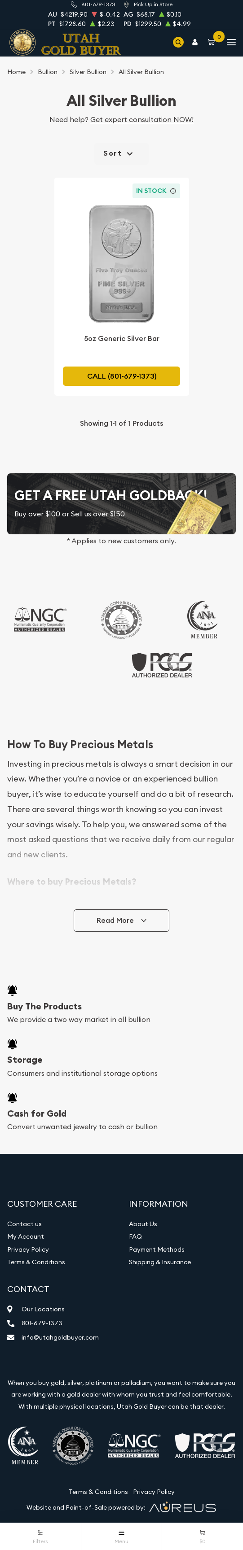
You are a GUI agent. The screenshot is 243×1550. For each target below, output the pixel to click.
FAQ (135, 1236)
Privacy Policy (28, 1249)
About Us (143, 1224)
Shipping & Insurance (160, 1262)
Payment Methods (157, 1249)
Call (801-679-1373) (121, 376)
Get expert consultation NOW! (142, 119)
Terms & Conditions (36, 1262)
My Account (25, 1236)
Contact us (24, 1224)
